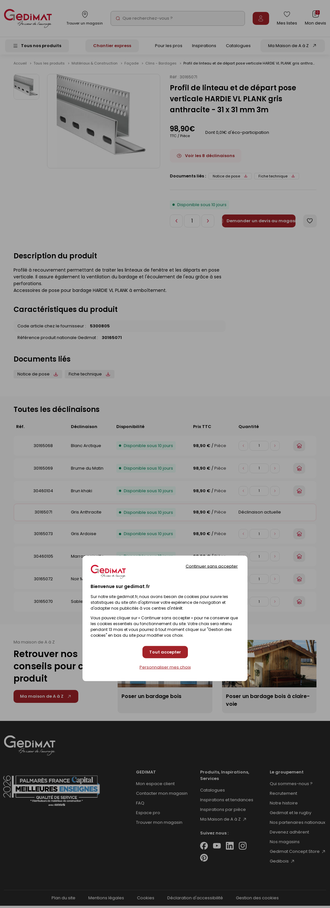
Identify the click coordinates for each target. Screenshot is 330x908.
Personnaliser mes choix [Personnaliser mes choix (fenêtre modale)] (165, 667)
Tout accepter (165, 652)
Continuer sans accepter (212, 566)
